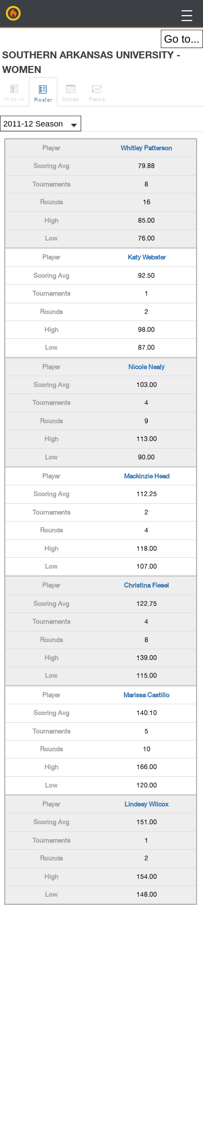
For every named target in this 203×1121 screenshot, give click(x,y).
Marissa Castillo (146, 695)
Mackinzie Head (146, 476)
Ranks (97, 91)
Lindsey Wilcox (146, 804)
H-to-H (14, 91)
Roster (43, 92)
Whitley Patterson (146, 148)
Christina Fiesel (146, 585)
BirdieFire (13, 13)
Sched (70, 91)
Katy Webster (147, 257)
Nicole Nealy (146, 367)
